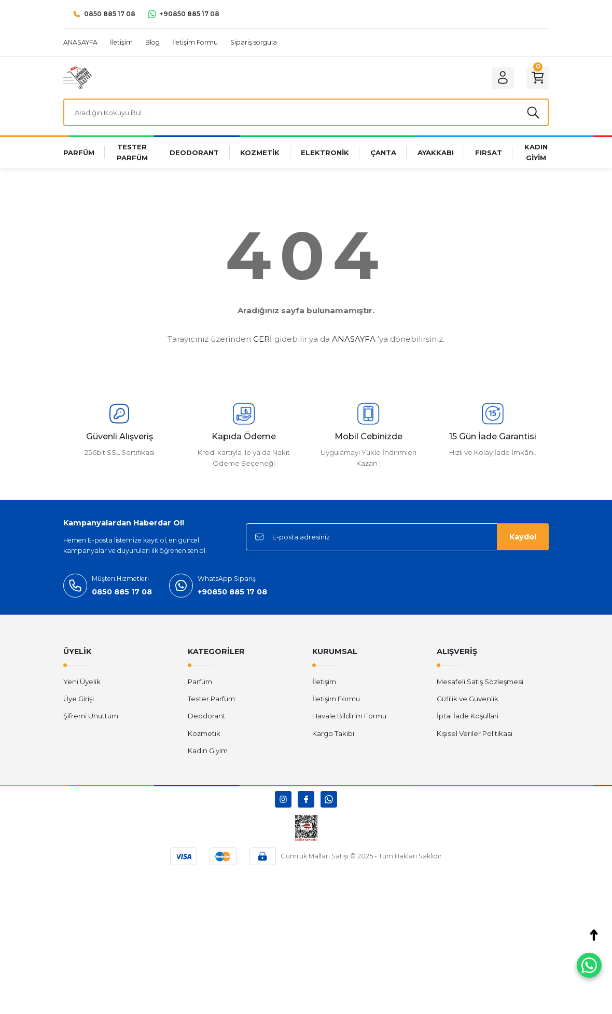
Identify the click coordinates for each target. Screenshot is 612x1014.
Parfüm (200, 681)
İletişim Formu (336, 699)
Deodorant (207, 716)
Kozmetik (204, 733)
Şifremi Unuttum (90, 716)
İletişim (324, 681)
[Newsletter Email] (397, 537)
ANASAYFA (353, 339)
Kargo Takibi (333, 733)
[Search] (306, 113)
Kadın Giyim (208, 751)
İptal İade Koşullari (467, 716)
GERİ (262, 339)
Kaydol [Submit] (522, 537)
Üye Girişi (78, 699)
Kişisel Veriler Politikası (474, 733)
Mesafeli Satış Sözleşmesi (480, 681)
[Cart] (537, 77)
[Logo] (77, 77)
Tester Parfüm (211, 699)
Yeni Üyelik (82, 681)
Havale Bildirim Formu (349, 716)
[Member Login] (502, 77)
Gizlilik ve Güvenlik (467, 699)
